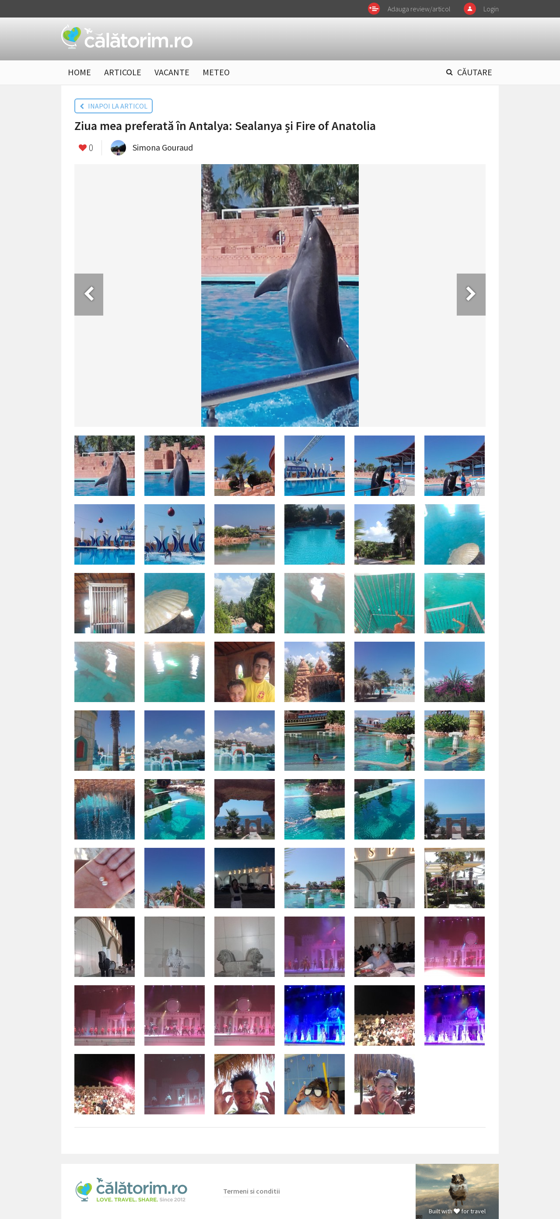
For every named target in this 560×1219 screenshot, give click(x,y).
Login (491, 8)
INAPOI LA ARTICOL (113, 106)
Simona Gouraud (163, 147)
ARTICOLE (122, 72)
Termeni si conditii (251, 1191)
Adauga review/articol (419, 8)
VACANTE (171, 72)
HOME (79, 72)
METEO (216, 72)
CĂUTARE (474, 72)
